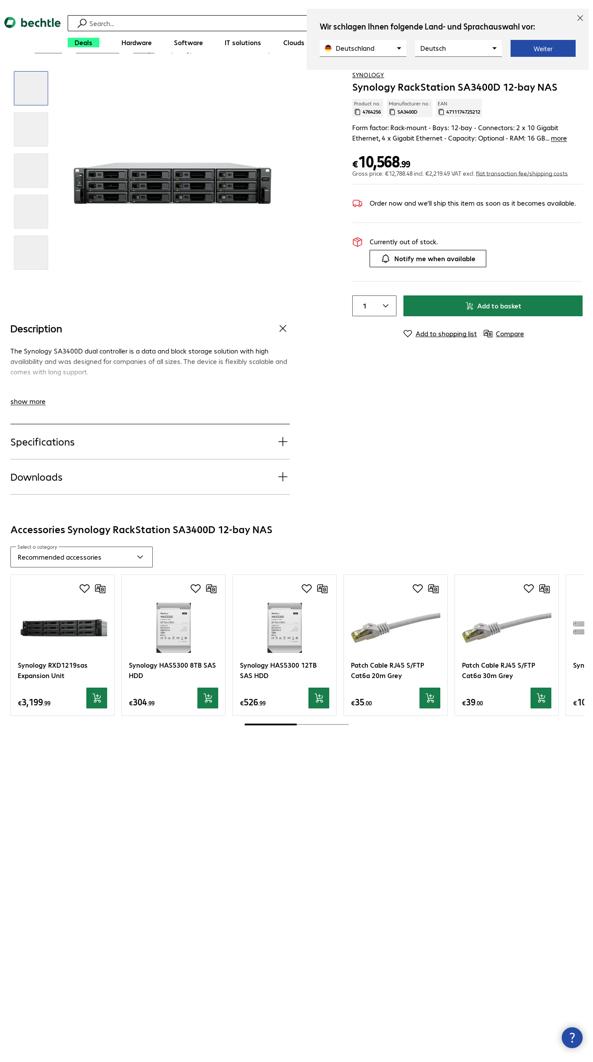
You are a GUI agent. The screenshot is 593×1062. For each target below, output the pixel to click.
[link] (226, 78)
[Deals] (83, 42)
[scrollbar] (297, 753)
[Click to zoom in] (31, 117)
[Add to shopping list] (558, 78)
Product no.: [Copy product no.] (368, 136)
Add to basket (493, 334)
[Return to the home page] (32, 35)
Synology (368, 104)
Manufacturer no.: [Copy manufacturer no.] (410, 136)
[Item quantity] (363, 334)
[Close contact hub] (572, 1037)
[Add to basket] (96, 727)
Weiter (543, 48)
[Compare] (576, 78)
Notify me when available (427, 287)
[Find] (297, 23)
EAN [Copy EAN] (459, 136)
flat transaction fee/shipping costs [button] (522, 202)
